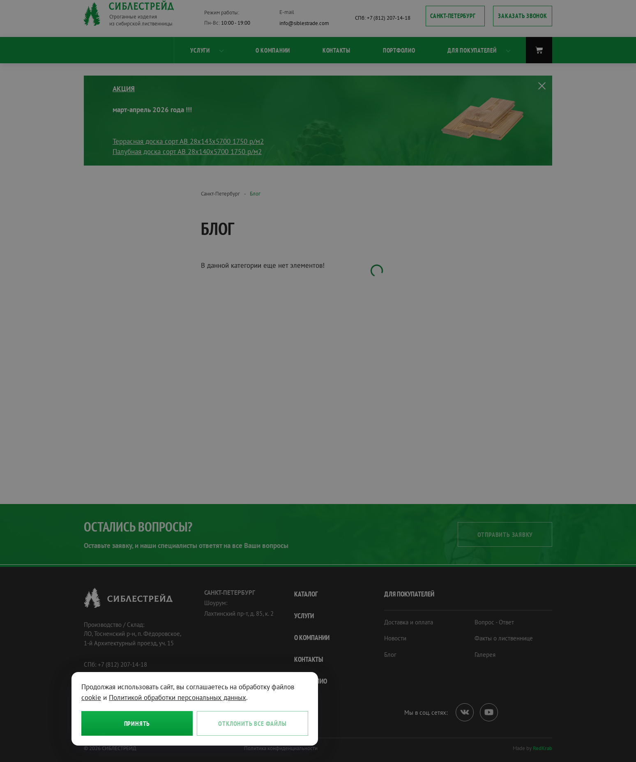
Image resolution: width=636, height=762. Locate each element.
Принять (137, 723)
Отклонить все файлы (252, 723)
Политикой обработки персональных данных (177, 697)
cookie (91, 697)
